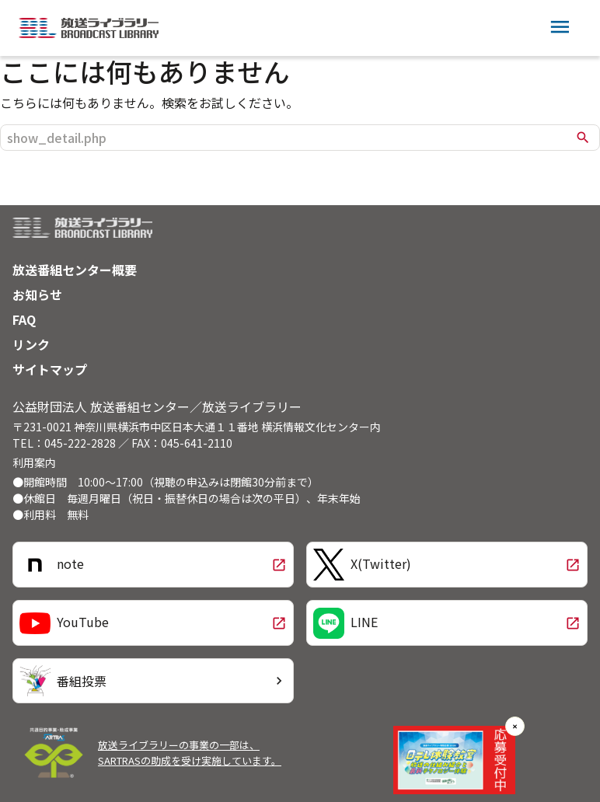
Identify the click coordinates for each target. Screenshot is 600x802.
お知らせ (37, 294)
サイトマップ (49, 369)
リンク (31, 344)
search (583, 137)
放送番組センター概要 (74, 269)
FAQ (24, 319)
